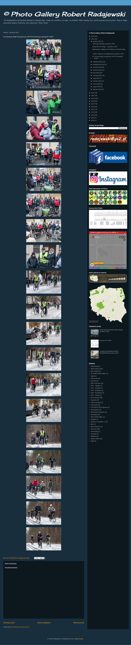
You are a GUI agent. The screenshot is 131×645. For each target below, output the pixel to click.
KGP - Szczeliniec (96, 393)
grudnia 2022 (97, 41)
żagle (92, 441)
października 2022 (99, 64)
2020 (93, 95)
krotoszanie (94, 405)
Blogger (80, 639)
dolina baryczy (95, 369)
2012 (93, 117)
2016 (93, 106)
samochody (94, 431)
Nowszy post (9, 623)
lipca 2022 (96, 73)
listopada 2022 (98, 62)
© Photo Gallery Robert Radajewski (64, 14)
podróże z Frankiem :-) (98, 422)
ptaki (92, 424)
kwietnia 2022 (97, 81)
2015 (93, 109)
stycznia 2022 (97, 89)
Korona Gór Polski (105, 340)
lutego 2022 (97, 86)
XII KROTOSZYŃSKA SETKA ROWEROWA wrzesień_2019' (109, 352)
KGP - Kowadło (95, 388)
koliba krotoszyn (96, 402)
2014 (93, 112)
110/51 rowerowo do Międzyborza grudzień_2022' (108, 54)
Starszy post (78, 623)
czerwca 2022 (97, 75)
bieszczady (94, 366)
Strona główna (43, 623)
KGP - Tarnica (95, 395)
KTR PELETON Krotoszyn (99, 407)
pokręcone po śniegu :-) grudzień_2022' (104, 46)
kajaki (92, 376)
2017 (93, 104)
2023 (93, 36)
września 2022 (97, 67)
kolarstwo (94, 400)
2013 (93, 115)
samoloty (93, 434)
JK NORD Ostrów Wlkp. (98, 373)
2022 (93, 39)
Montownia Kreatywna (98, 412)
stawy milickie (95, 438)
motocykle (94, 414)
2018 (93, 101)
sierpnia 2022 (97, 70)
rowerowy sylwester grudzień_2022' (103, 44)
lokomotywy (94, 410)
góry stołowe (95, 371)
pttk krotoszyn (95, 426)
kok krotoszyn (95, 397)
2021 (93, 93)
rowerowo (94, 429)
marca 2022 (97, 84)
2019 (93, 98)
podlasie (93, 419)
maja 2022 (96, 78)
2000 (93, 120)
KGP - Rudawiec (96, 390)
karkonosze (94, 378)
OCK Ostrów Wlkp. (97, 417)
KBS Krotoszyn (95, 383)
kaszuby (93, 381)
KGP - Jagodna (95, 385)
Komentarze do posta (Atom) (20, 627)
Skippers (93, 436)
